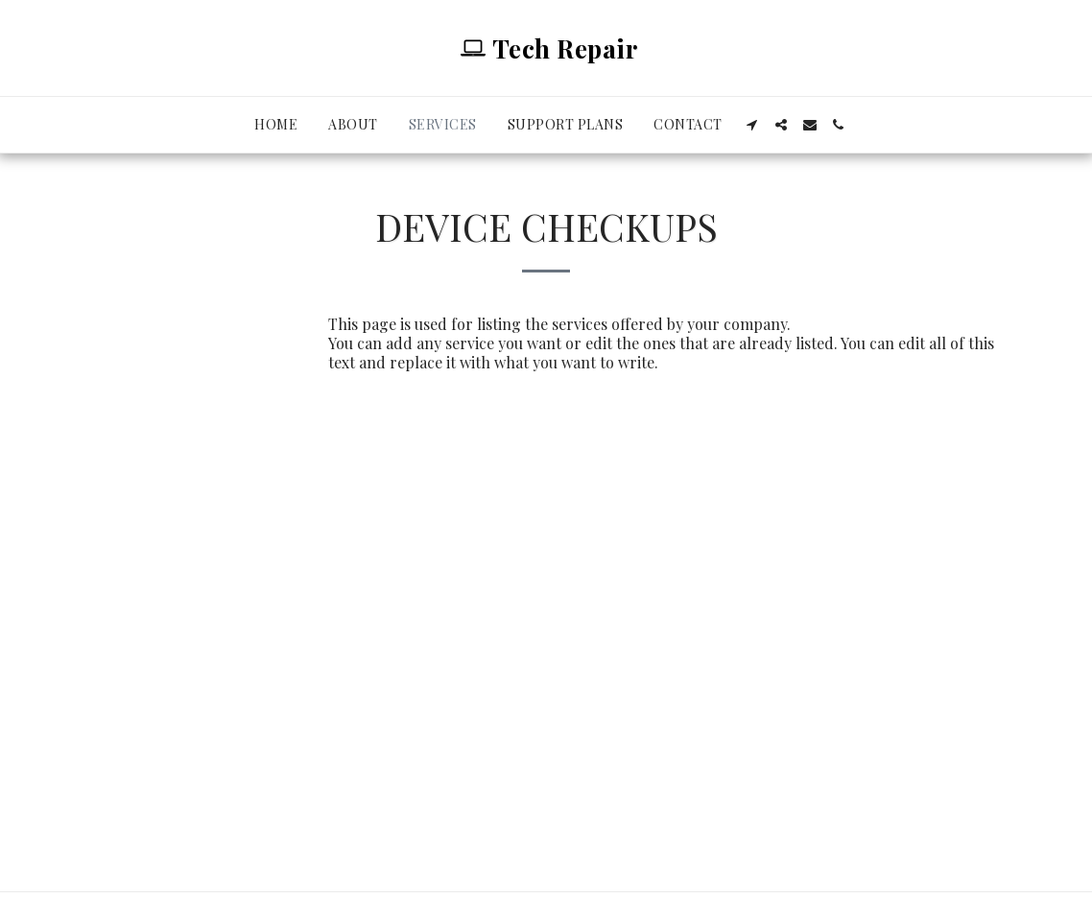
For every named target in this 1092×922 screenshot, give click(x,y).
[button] (752, 124)
